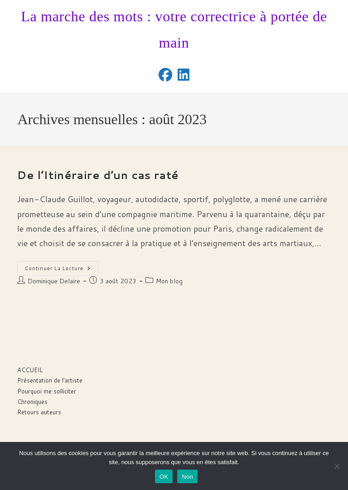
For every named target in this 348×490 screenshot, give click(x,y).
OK (164, 476)
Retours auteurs (39, 412)
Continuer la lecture (61, 270)
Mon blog (169, 281)
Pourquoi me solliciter (46, 391)
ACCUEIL (30, 370)
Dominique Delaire (54, 281)
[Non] (336, 466)
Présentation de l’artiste (49, 380)
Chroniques (32, 402)
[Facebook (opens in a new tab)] (165, 75)
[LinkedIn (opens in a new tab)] (183, 75)
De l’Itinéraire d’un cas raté (98, 175)
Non (187, 476)
